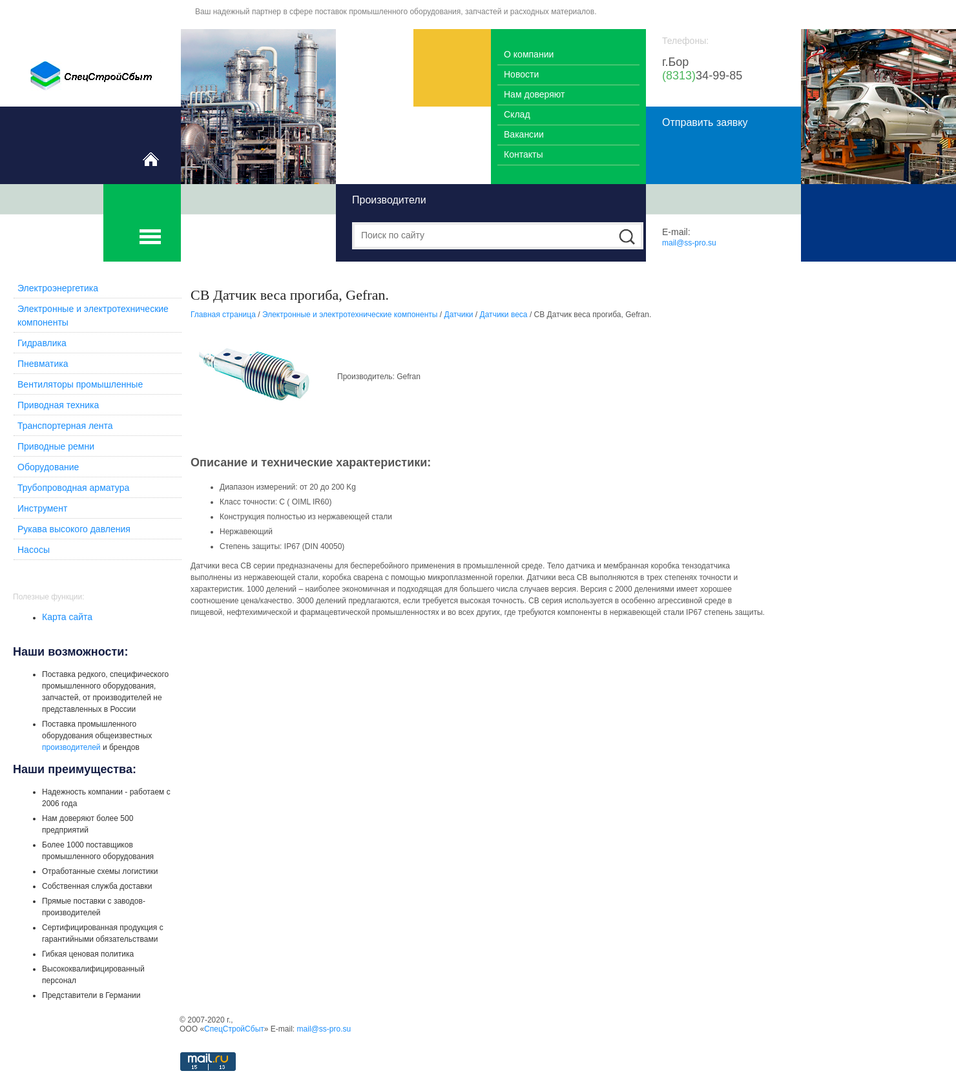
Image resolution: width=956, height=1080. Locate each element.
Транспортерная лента (65, 426)
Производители (389, 199)
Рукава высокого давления (73, 529)
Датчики (458, 314)
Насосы (33, 550)
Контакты (523, 154)
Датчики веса (504, 314)
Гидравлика (42, 343)
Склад (517, 114)
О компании (529, 54)
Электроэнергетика (57, 288)
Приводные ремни (55, 446)
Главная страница (223, 314)
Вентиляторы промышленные (80, 384)
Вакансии (524, 134)
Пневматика (42, 363)
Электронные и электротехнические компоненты (350, 314)
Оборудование (48, 467)
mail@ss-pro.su (689, 242)
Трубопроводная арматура (73, 488)
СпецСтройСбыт (234, 1028)
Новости (521, 74)
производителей (71, 747)
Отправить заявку (705, 122)
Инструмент (42, 508)
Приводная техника (58, 405)
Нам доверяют (534, 94)
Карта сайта (67, 617)
